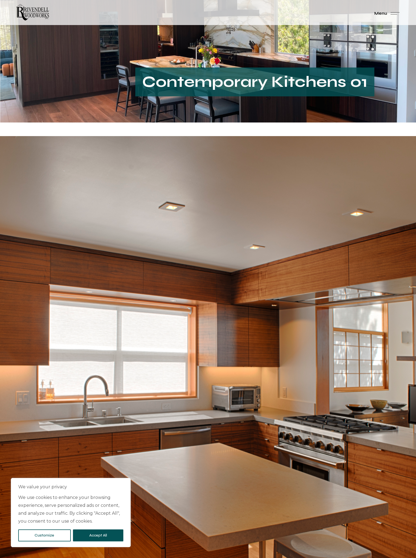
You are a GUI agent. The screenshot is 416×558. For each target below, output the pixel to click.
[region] (71, 512)
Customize (44, 535)
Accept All (98, 535)
